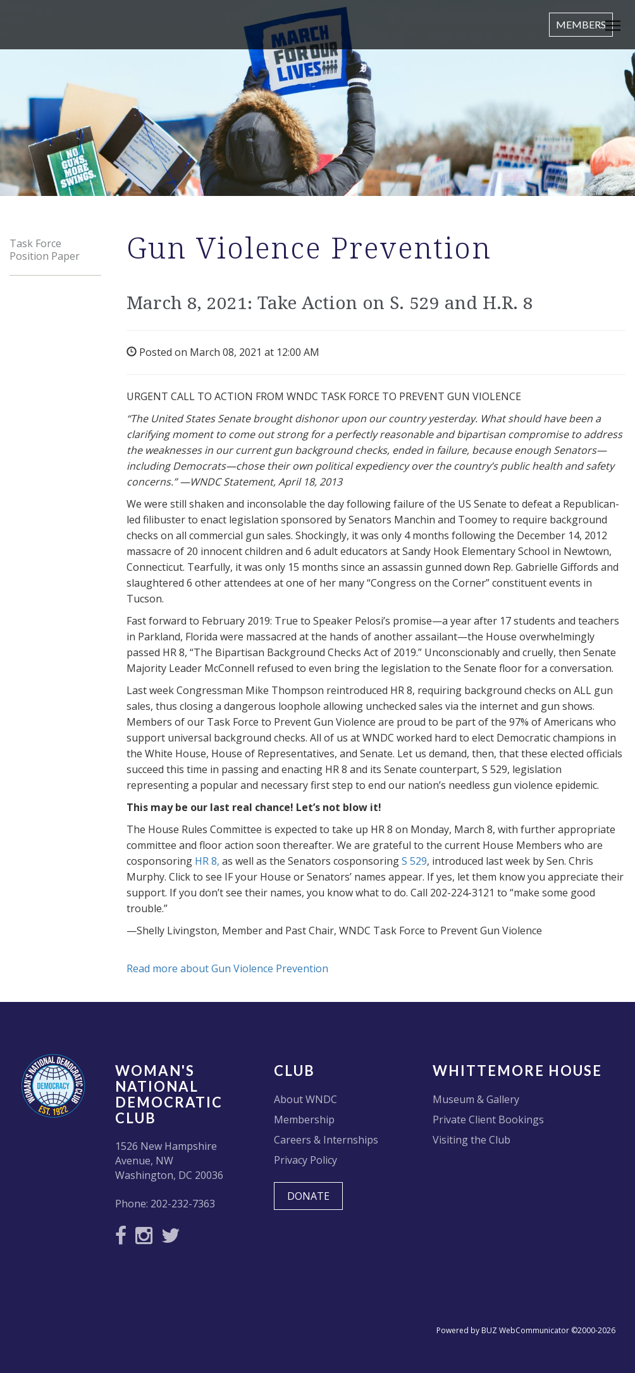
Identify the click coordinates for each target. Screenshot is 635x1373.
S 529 (414, 861)
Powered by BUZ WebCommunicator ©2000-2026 (525, 1330)
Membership (304, 1119)
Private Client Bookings (488, 1119)
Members (581, 24)
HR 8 (206, 861)
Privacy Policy (305, 1160)
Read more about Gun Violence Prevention (227, 968)
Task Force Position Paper (44, 249)
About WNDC (305, 1099)
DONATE (308, 1196)
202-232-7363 (183, 1204)
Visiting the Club (471, 1140)
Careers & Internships (326, 1140)
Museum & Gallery (476, 1099)
